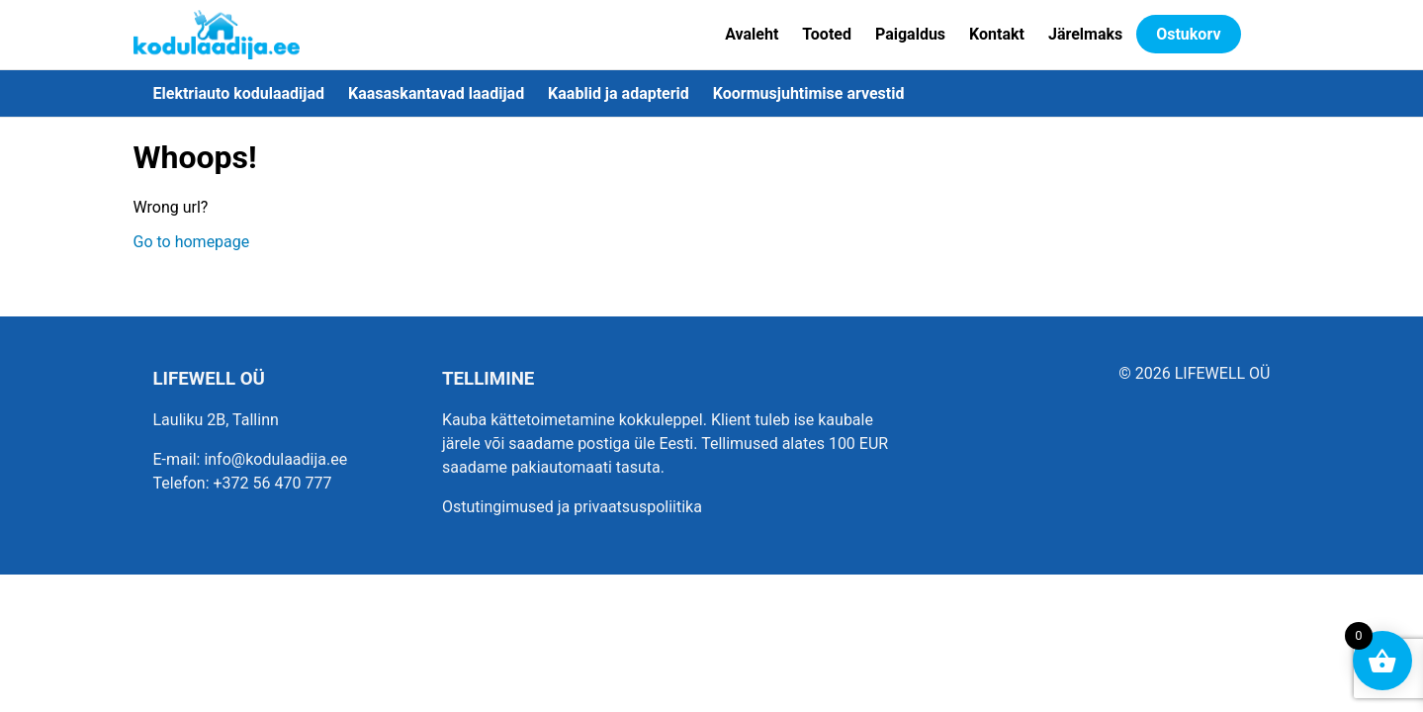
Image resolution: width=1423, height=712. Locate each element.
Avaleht (751, 34)
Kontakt (996, 34)
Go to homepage (191, 241)
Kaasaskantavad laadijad (436, 93)
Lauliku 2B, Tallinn (216, 419)
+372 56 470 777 (273, 483)
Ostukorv (1188, 34)
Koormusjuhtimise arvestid (809, 93)
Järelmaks (1085, 34)
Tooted (826, 34)
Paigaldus (910, 34)
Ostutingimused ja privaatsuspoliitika (572, 506)
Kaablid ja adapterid (618, 93)
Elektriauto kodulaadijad (239, 93)
